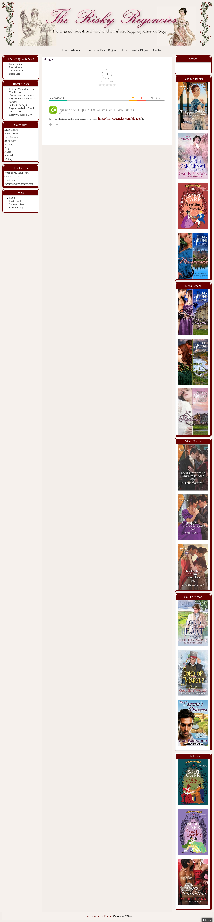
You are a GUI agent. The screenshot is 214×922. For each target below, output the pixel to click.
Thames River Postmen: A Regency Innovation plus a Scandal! (22, 98)
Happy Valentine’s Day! (20, 114)
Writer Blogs (140, 50)
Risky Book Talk (94, 50)
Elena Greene (15, 67)
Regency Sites (117, 50)
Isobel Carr (14, 73)
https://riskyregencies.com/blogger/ (120, 118)
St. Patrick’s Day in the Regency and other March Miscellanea (21, 108)
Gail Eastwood (16, 70)
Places (7, 151)
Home (64, 50)
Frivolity (8, 144)
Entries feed (15, 201)
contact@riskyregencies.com (18, 184)
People (7, 148)
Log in (12, 198)
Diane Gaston (15, 64)
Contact (158, 50)
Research (9, 155)
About (75, 50)
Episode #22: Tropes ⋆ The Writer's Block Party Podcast (97, 109)
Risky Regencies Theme (97, 916)
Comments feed (16, 204)
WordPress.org (16, 207)
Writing (8, 159)
